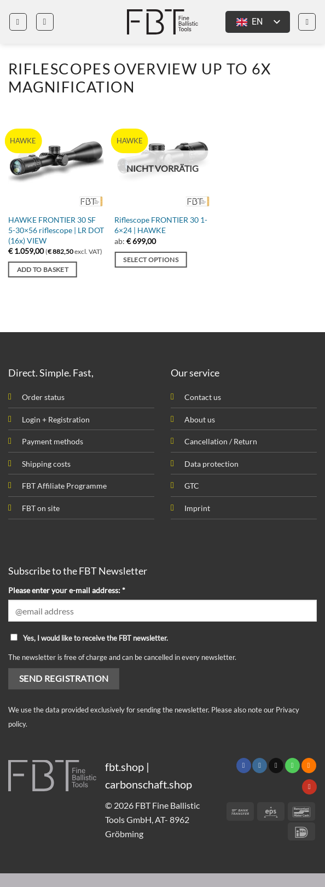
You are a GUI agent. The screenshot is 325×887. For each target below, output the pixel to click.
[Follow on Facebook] (243, 765)
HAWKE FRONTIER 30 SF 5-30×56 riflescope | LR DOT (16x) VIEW (56, 230)
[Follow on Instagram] (259, 765)
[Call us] (292, 765)
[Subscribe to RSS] (308, 765)
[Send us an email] (276, 765)
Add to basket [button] (43, 269)
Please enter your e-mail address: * (66, 590)
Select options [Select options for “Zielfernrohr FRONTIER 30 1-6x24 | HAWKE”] (150, 259)
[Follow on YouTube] (309, 787)
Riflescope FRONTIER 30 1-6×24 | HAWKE (160, 225)
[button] (18, 22)
